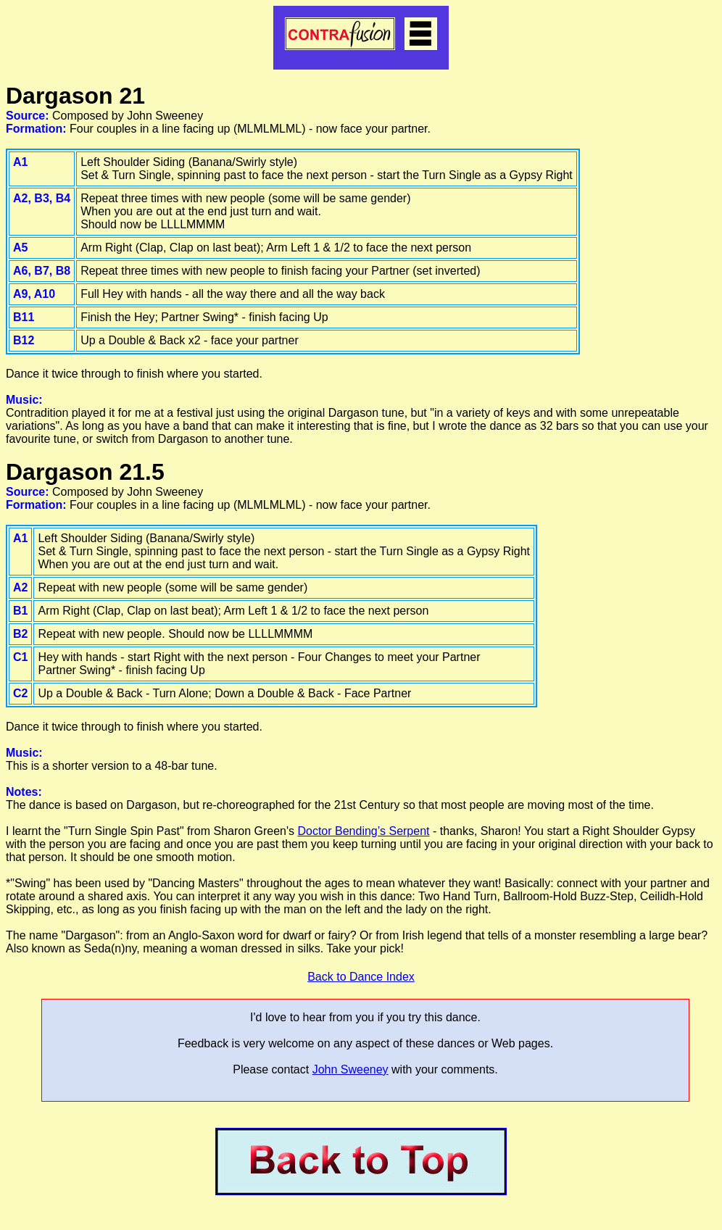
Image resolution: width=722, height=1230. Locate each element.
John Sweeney (350, 1069)
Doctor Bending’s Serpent (363, 831)
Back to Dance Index (361, 977)
